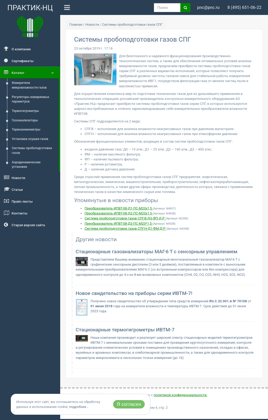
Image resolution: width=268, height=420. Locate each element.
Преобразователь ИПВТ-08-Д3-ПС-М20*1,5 (119, 223)
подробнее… (78, 407)
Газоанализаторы (25, 120)
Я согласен (129, 404)
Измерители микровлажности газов (29, 85)
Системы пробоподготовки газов (32, 150)
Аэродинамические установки (26, 164)
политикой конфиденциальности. (180, 395)
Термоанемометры (26, 129)
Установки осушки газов (30, 139)
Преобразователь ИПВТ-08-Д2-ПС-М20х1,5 (119, 213)
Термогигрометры (25, 111)
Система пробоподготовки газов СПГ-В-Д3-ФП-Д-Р (125, 218)
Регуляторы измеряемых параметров (30, 99)
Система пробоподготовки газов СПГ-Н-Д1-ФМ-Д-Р (125, 228)
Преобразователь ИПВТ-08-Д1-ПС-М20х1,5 (119, 208)
